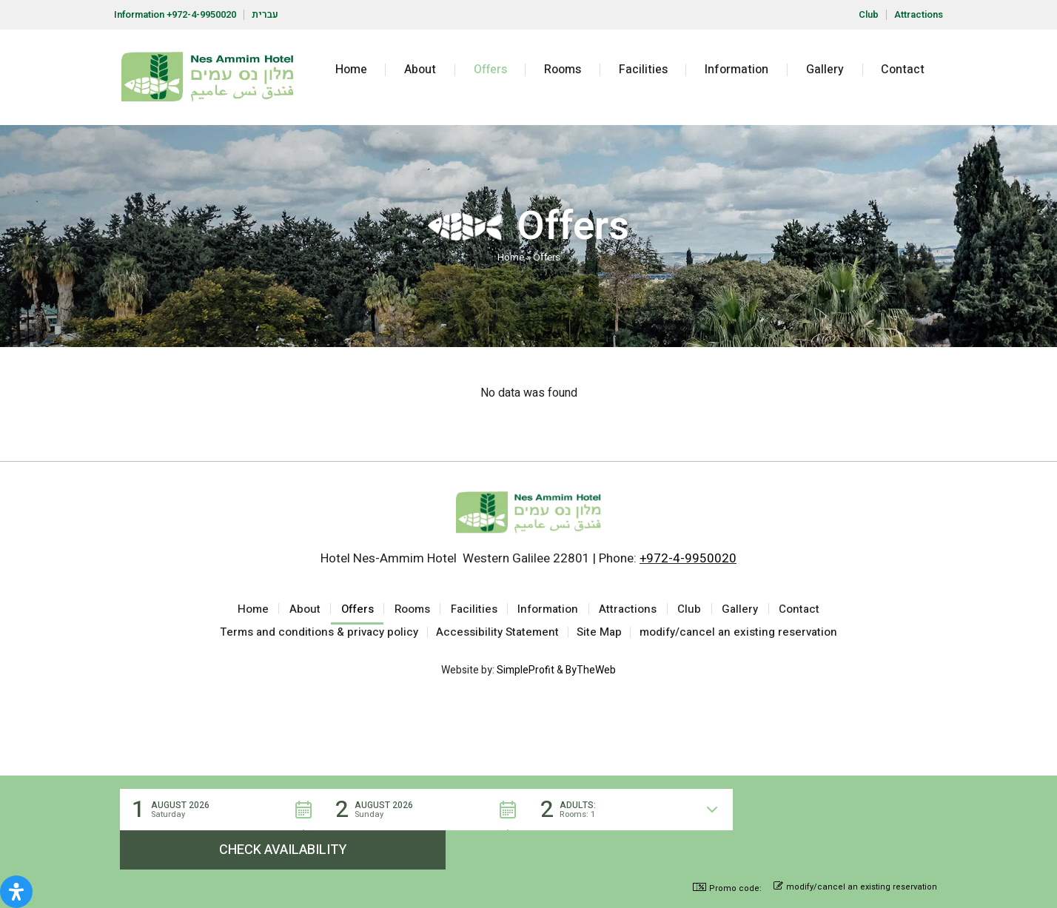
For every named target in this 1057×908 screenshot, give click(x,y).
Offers (490, 69)
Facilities (643, 69)
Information (736, 69)
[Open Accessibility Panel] (16, 891)
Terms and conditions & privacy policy (318, 637)
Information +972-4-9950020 (175, 14)
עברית (265, 14)
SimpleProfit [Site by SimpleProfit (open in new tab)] (525, 677)
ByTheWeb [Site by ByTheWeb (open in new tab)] (591, 677)
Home (351, 69)
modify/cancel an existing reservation (740, 637)
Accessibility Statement (497, 637)
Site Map (600, 637)
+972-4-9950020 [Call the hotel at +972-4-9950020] (688, 558)
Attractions (918, 14)
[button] (222, 849)
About (420, 69)
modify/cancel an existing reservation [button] (855, 887)
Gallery (825, 69)
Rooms (562, 69)
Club (869, 14)
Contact (903, 69)
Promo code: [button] (727, 888)
